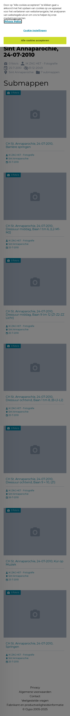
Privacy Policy (12, 21)
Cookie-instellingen (34, 30)
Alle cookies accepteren (35, 40)
